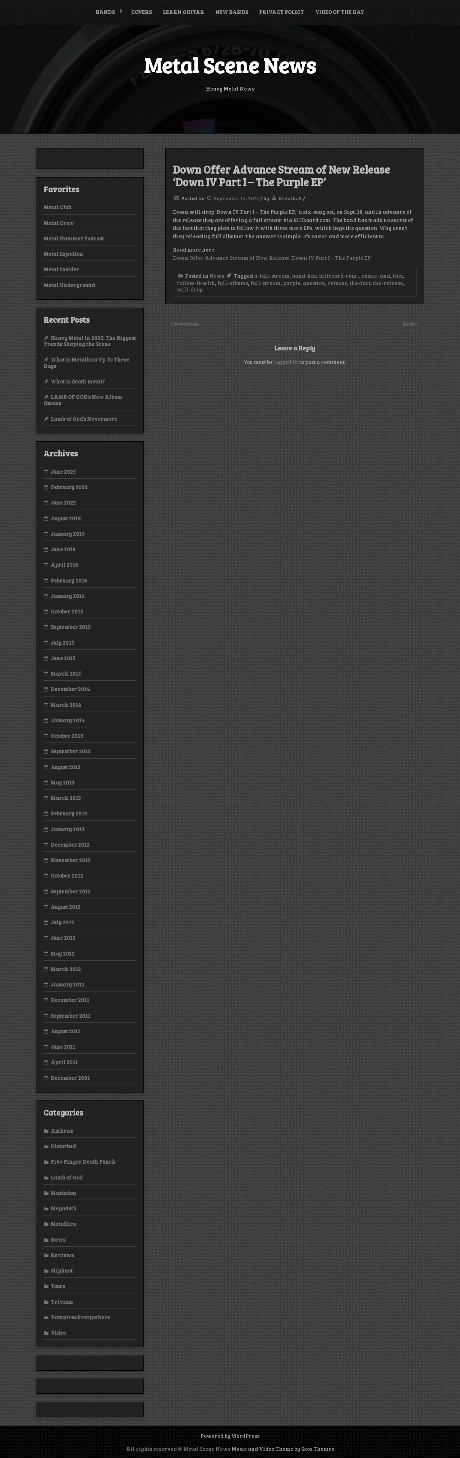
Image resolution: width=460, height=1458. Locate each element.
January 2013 (67, 829)
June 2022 (63, 502)
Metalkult (290, 198)
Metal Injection (63, 253)
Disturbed (63, 1146)
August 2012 (65, 906)
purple (291, 282)
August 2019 (66, 518)
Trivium (62, 1301)
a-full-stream (272, 275)
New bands (231, 11)
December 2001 (70, 1077)
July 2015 (62, 642)
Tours (58, 1285)
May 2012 (62, 953)
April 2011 (64, 1062)
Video (58, 1332)
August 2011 (65, 1031)
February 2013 (69, 813)
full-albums (232, 282)
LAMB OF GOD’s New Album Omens (82, 399)
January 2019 (68, 533)
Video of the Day (339, 11)
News (217, 275)
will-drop (190, 289)
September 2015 (71, 626)
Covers (141, 11)
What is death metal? (78, 381)
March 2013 (66, 797)
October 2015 (67, 611)
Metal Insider (61, 269)
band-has (304, 275)
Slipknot (62, 1270)
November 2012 (71, 860)
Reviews (62, 1255)
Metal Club (57, 207)
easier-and (375, 275)
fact (397, 275)
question (314, 282)
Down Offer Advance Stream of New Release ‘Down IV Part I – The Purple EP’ (272, 257)
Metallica (63, 1223)
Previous (186, 324)
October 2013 (67, 735)
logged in (286, 361)
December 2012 (70, 844)
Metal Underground (69, 285)
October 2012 (67, 875)
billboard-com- (339, 275)
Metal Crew (58, 222)
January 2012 (67, 984)
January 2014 (68, 720)
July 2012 (62, 922)
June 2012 (63, 937)
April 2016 (64, 564)
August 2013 (65, 767)
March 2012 (66, 968)
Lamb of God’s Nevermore (84, 418)
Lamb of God (67, 1177)
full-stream (265, 282)
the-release (388, 282)
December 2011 (70, 999)
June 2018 (63, 549)
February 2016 (69, 580)
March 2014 (66, 704)
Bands (105, 11)
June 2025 (63, 471)
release (337, 282)
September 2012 (71, 891)
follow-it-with (196, 282)
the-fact (360, 282)
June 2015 (63, 658)
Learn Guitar (183, 11)
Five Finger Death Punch (83, 1161)
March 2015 (66, 673)
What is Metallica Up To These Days (86, 362)
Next (409, 324)
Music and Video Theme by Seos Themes (282, 1448)
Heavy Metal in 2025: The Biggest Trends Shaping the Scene (89, 341)
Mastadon (63, 1192)
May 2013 (62, 782)
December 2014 (70, 689)
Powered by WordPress (230, 1435)
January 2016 (68, 595)
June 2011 (63, 1046)
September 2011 (70, 1015)
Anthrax (62, 1130)
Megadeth (64, 1208)
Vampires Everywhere (80, 1317)
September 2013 (71, 751)
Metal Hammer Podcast (73, 238)
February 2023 (69, 487)
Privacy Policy (281, 11)
